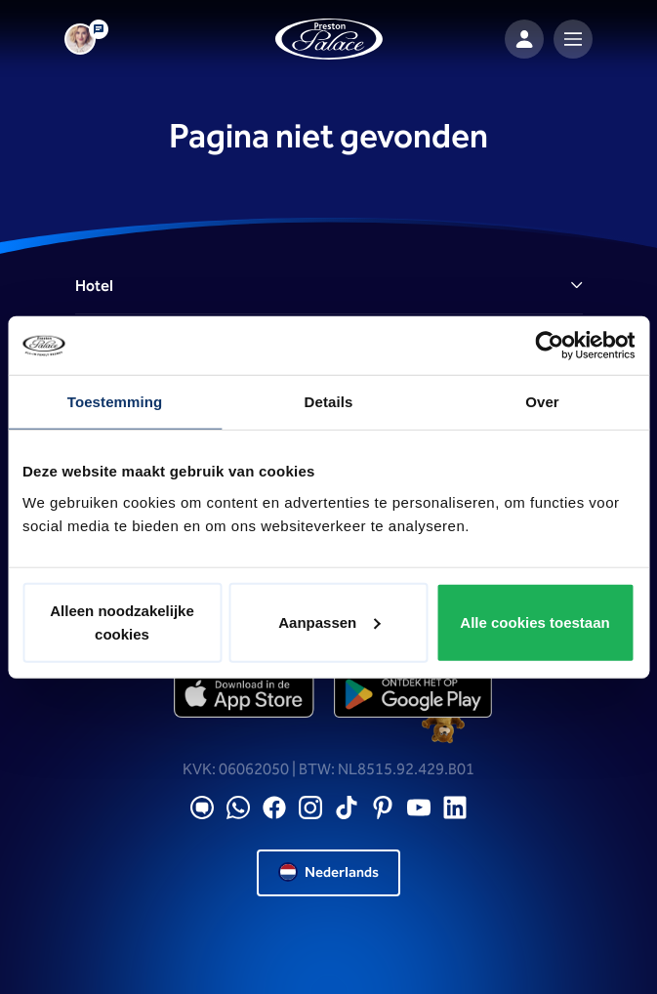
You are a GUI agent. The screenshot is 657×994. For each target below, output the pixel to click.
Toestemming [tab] (115, 401)
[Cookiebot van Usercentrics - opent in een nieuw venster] (549, 345)
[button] (329, 287)
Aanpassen (329, 621)
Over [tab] (542, 401)
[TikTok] (346, 808)
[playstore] (413, 694)
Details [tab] (329, 401)
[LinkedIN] (455, 808)
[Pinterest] (382, 808)
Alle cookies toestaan (534, 621)
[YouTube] (419, 808)
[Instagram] (310, 808)
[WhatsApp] (238, 808)
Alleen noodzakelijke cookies (122, 621)
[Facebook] (274, 808)
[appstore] (245, 694)
